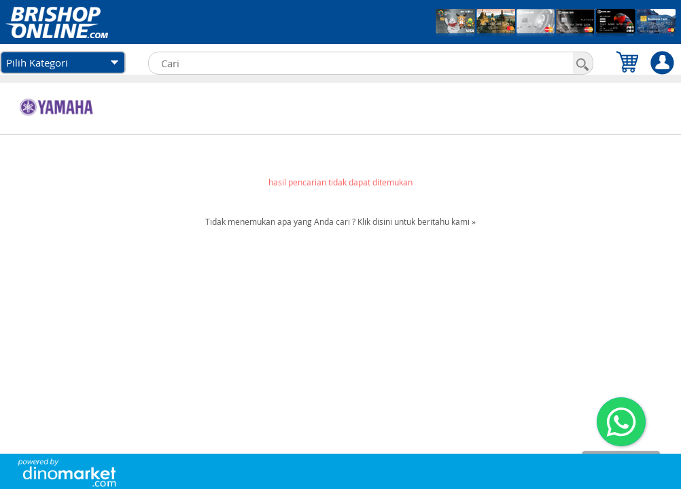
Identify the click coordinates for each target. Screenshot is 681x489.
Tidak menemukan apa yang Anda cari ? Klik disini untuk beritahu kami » (340, 221)
